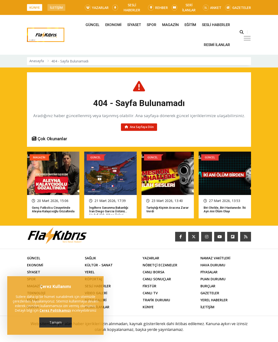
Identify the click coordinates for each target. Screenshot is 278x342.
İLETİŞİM (56, 7)
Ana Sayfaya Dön (139, 127)
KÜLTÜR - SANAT (99, 265)
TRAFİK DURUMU (156, 300)
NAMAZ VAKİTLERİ (215, 258)
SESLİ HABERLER (126, 7)
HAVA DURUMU (212, 265)
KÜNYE (34, 7)
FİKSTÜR (149, 286)
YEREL (89, 272)
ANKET (212, 8)
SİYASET (134, 25)
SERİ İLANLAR (184, 7)
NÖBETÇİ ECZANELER (160, 265)
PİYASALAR (209, 272)
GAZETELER (238, 8)
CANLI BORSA (153, 272)
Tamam (55, 322)
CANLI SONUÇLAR (157, 279)
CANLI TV (150, 293)
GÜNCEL (92, 25)
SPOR (151, 25)
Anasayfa (36, 61)
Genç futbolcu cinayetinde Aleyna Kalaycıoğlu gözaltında (53, 209)
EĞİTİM (190, 25)
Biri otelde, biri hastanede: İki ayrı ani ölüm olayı (225, 209)
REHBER (158, 8)
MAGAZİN (170, 25)
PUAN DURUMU (212, 279)
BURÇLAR (207, 286)
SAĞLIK (90, 258)
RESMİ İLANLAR (217, 45)
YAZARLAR (97, 8)
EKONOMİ (113, 25)
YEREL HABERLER (214, 300)
